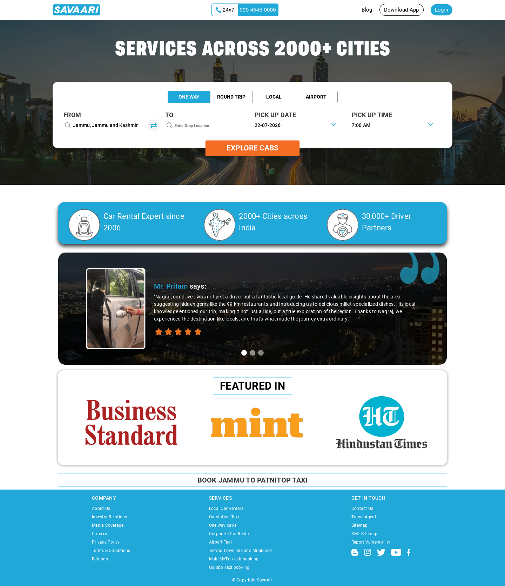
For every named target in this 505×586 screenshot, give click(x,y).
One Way (189, 97)
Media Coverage (108, 525)
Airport (316, 97)
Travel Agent (363, 516)
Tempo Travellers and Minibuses (241, 550)
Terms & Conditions (111, 550)
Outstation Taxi (224, 516)
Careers (99, 533)
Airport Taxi (220, 542)
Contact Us (362, 508)
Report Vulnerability (370, 542)
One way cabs (222, 525)
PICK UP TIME (372, 115)
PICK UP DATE (275, 115)
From (72, 115)
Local (274, 97)
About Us (101, 508)
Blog (367, 10)
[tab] (244, 352)
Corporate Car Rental (229, 533)
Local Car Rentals (226, 508)
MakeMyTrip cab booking (234, 559)
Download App (401, 10)
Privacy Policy (106, 542)
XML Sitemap (364, 533)
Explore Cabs (252, 148)
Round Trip (231, 97)
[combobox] (395, 124)
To (169, 115)
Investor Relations (109, 516)
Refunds (100, 559)
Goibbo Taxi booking (229, 567)
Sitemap (359, 525)
